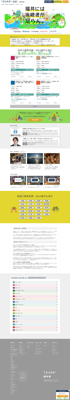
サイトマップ (13, 394)
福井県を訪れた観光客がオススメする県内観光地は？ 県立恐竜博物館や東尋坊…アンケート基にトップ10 (32, 41)
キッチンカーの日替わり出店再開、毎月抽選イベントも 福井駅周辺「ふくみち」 (27, 43)
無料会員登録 (35, 119)
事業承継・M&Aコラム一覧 (38, 354)
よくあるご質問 (54, 354)
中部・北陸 (17, 4)
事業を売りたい (21, 345)
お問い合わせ (23, 372)
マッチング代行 (21, 354)
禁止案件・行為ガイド (55, 352)
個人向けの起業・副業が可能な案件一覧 (14, 354)
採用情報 (12, 392)
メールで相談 (62, 396)
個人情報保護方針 (13, 384)
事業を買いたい (13, 345)
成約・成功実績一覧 (38, 351)
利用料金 (45, 345)
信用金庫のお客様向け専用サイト (23, 378)
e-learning (36, 345)
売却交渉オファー (21, 347)
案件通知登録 (13, 369)
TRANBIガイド (54, 345)
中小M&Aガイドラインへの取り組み (14, 390)
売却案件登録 (21, 349)
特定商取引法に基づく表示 (14, 388)
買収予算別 (12, 364)
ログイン (22, 380)
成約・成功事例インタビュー (38, 349)
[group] (18, 161)
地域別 (12, 359)
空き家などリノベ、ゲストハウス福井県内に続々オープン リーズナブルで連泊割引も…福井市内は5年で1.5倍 (33, 44)
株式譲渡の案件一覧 (14, 365)
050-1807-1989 (58, 2)
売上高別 (12, 362)
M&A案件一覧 (13, 347)
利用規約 (12, 382)
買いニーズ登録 (13, 351)
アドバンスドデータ (38, 347)
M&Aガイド (54, 347)
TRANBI (2, 4)
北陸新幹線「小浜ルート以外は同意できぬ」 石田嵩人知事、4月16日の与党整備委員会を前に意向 (31, 39)
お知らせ (12, 376)
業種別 (12, 357)
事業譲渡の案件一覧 (14, 367)
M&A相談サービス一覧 (22, 352)
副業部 (28, 345)
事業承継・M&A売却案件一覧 (9, 4)
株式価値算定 (21, 350)
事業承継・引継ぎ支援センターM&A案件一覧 (14, 349)
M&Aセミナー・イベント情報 (14, 379)
